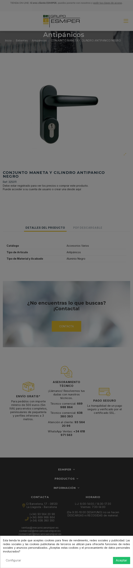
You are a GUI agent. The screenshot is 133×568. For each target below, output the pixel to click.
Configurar (13, 560)
